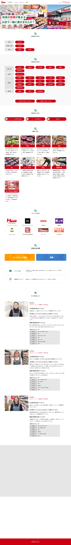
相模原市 (30, 69)
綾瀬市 (60, 69)
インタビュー (16, 2)
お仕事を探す (10, 2)
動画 (27, 2)
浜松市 (30, 80)
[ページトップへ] (68, 541)
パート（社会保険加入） (34, 121)
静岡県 (19, 49)
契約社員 (53, 121)
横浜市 (19, 69)
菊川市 (40, 86)
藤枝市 (60, 83)
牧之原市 (60, 86)
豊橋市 (19, 93)
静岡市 (19, 80)
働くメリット (22, 2)
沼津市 (40, 80)
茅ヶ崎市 (40, 69)
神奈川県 (20, 42)
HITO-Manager (37, 542)
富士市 (19, 83)
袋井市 (30, 86)
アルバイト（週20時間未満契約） (14, 121)
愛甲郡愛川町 (19, 73)
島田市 (60, 80)
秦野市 (50, 69)
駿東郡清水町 (19, 90)
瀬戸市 (30, 93)
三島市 (50, 80)
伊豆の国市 (50, 86)
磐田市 (30, 83)
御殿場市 (20, 86)
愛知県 (30, 49)
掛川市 (50, 83)
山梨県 (19, 46)
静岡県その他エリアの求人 (46, 103)
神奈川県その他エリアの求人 (25, 103)
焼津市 (40, 83)
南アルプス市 (19, 76)
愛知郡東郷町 (40, 93)
